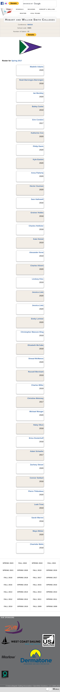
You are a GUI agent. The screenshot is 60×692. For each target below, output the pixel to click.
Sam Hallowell (37, 199)
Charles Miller (37, 385)
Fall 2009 (37, 606)
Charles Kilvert (36, 266)
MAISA (30, 24)
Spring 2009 (52, 606)
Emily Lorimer (37, 319)
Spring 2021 (8, 570)
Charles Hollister (36, 226)
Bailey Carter (37, 106)
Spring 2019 (51, 570)
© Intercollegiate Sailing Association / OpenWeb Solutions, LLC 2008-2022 (33, 686)
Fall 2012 (8, 599)
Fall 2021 (51, 563)
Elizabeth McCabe (35, 345)
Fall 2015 (37, 585)
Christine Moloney (35, 398)
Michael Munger (37, 411)
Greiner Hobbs (37, 213)
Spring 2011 (51, 599)
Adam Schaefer (36, 451)
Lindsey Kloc (37, 279)
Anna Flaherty (37, 173)
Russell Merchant (35, 372)
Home (8, 9)
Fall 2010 (8, 606)
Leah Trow (38, 504)
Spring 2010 (22, 606)
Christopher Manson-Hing (32, 332)
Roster (23, 13)
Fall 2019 (37, 570)
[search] (36, 3)
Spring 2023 (8, 563)
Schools (19, 9)
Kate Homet (38, 239)
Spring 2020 (22, 570)
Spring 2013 (51, 592)
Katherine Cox (37, 133)
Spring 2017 (16, 61)
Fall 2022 (22, 563)
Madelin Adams (36, 67)
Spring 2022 (37, 563)
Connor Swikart (36, 478)
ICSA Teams (35, 13)
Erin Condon (37, 120)
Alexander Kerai (36, 252)
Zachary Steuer (36, 465)
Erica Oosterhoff (36, 438)
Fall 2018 (8, 577)
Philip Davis (38, 146)
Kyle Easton (38, 159)
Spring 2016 (22, 585)
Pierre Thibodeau (35, 491)
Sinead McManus (35, 358)
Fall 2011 (37, 599)
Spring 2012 (22, 599)
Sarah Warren (37, 518)
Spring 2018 (22, 577)
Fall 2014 (8, 592)
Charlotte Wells (36, 544)
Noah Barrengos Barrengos (31, 80)
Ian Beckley (38, 93)
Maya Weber (38, 531)
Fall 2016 (8, 585)
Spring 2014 (22, 592)
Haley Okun (38, 425)
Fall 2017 (37, 577)
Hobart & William (47, 9)
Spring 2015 (51, 585)
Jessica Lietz (37, 292)
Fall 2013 (37, 592)
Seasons (31, 9)
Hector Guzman (36, 186)
